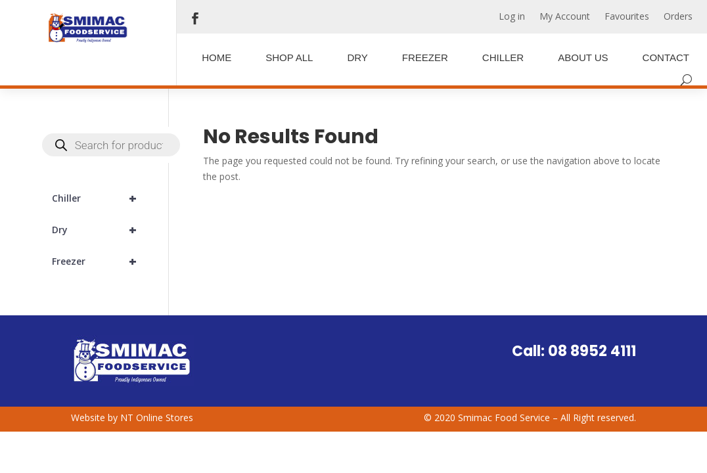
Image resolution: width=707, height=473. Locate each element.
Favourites (626, 17)
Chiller (503, 57)
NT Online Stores (156, 417)
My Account (564, 17)
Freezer (425, 57)
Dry (357, 57)
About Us (583, 57)
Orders (678, 17)
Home (216, 57)
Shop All (289, 57)
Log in (512, 17)
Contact (666, 57)
